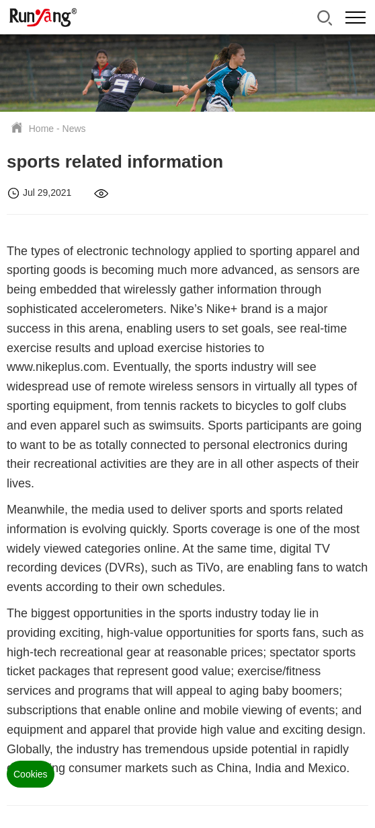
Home (41, 128)
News (74, 128)
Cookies (30, 774)
